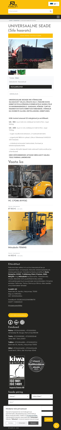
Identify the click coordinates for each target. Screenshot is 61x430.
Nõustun (33, 423)
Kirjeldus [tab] (14, 94)
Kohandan (22, 423)
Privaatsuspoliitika (15, 305)
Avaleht (11, 20)
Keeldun (10, 423)
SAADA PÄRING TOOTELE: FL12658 (30, 35)
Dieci (17, 78)
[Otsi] (50, 11)
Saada (48, 419)
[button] (51, 54)
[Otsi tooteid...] (28, 11)
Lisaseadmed (16, 20)
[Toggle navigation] (58, 17)
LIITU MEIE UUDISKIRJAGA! (18, 315)
